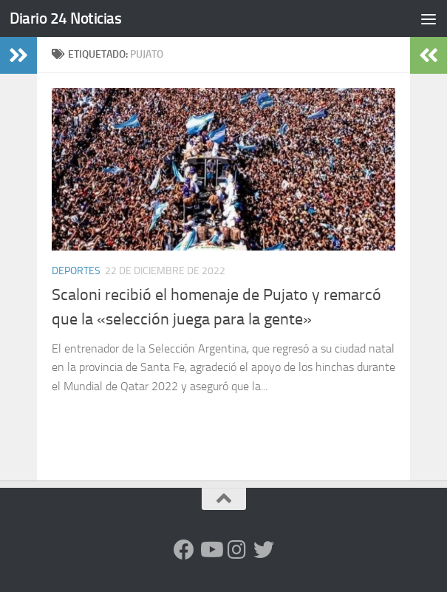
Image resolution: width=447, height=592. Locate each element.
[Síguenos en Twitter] (263, 550)
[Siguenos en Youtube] (210, 550)
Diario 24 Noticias (65, 18)
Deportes (76, 271)
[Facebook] (184, 550)
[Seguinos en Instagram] (237, 550)
